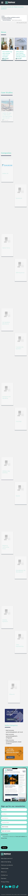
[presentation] (12, 843)
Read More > (10, 719)
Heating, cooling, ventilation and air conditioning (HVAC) (10, 18)
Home (2, 16)
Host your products (7, 865)
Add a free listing (6, 862)
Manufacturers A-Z (6, 858)
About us (3, 872)
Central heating (7, 20)
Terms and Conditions (20, 836)
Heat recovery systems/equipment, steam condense (13, 741)
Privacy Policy (4, 834)
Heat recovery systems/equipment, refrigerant (11, 736)
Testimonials (4, 868)
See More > (10, 757)
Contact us (4, 875)
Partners (3, 878)
